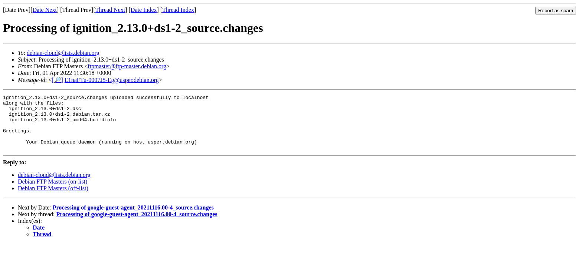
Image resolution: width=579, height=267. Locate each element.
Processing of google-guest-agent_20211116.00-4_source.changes (133, 218)
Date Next (45, 10)
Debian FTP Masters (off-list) (53, 199)
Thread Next (110, 10)
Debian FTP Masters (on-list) (52, 192)
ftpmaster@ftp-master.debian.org (127, 66)
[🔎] (57, 80)
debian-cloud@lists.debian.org (63, 53)
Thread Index (178, 10)
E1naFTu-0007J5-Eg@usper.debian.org (112, 80)
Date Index (144, 10)
